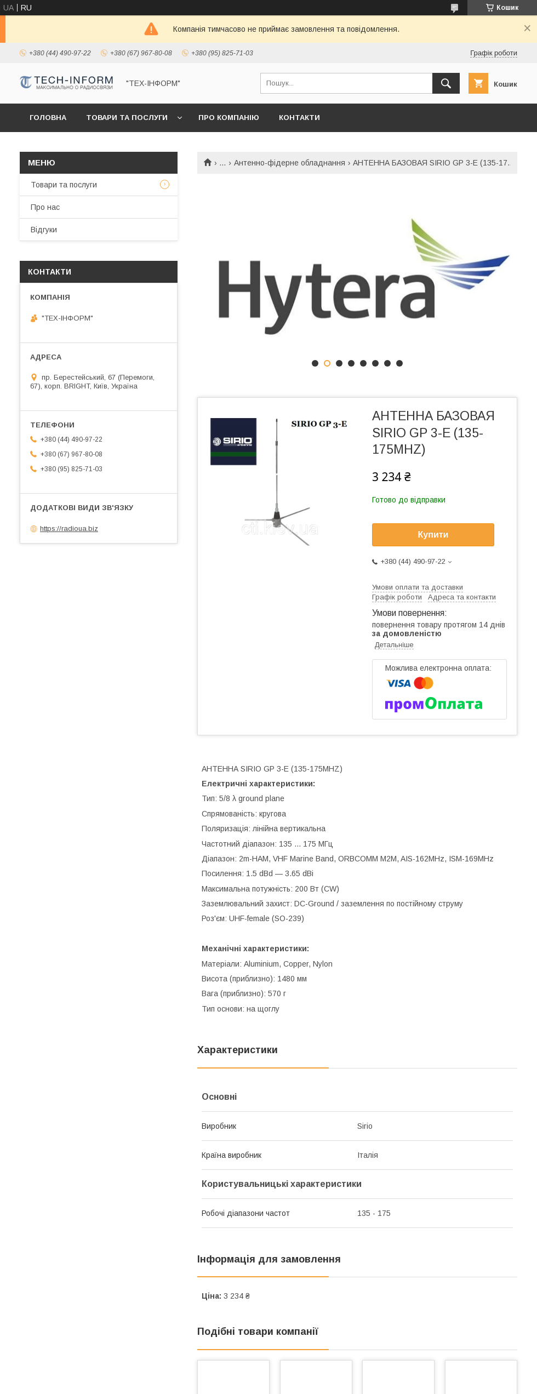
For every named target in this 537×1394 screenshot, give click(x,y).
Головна (48, 117)
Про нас (45, 207)
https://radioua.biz (69, 528)
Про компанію (228, 117)
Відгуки (44, 229)
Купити (433, 534)
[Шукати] (446, 83)
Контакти (299, 117)
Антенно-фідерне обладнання (289, 162)
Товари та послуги (127, 117)
